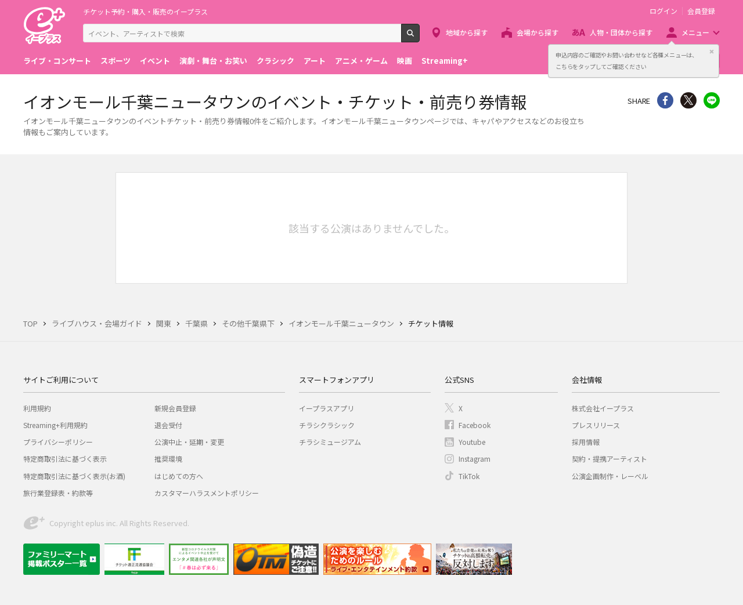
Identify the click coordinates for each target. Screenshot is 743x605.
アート (315, 60)
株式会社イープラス (603, 408)
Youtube (472, 442)
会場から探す (537, 32)
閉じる (711, 51)
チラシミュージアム (330, 442)
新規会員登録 (175, 408)
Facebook (474, 425)
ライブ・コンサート (57, 60)
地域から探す (467, 32)
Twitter (688, 100)
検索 (419, 37)
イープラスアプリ (326, 408)
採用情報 (586, 442)
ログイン (663, 11)
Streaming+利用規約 (55, 425)
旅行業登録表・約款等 (58, 493)
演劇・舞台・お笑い (213, 60)
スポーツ (115, 60)
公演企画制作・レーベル (610, 476)
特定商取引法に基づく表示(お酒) (74, 476)
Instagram (474, 458)
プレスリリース (596, 425)
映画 (404, 60)
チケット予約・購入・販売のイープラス (145, 11)
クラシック (275, 60)
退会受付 (168, 425)
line (712, 100)
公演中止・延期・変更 (189, 442)
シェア (665, 100)
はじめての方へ (178, 476)
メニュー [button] (695, 32)
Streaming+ (444, 60)
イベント (155, 60)
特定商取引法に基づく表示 (65, 458)
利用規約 (37, 408)
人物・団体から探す (621, 32)
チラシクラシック (327, 425)
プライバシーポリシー (58, 442)
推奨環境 (168, 458)
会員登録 (701, 11)
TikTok (469, 476)
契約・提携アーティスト (609, 458)
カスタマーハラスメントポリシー (206, 493)
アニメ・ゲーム (361, 60)
